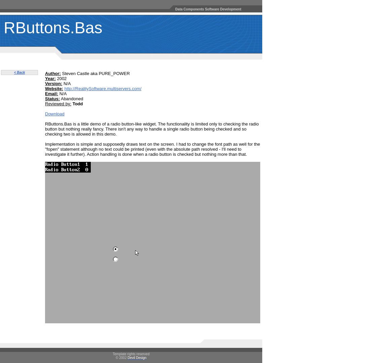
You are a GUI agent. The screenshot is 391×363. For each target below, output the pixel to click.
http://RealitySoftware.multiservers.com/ (103, 88)
